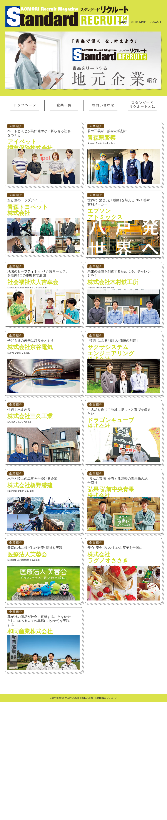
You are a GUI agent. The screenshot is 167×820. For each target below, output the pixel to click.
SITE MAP (138, 21)
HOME (122, 21)
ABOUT (156, 21)
